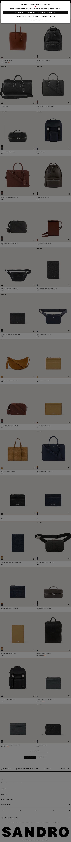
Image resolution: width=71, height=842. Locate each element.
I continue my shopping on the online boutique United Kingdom (35, 16)
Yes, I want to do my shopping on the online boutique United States (35, 12)
